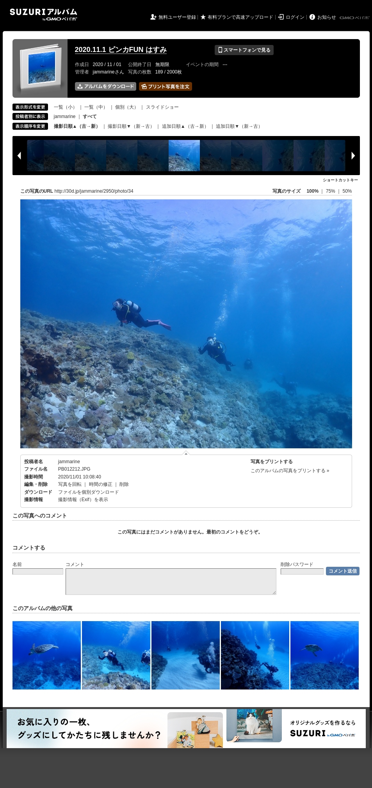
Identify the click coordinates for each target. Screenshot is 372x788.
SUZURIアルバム (43, 14)
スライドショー (162, 107)
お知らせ (326, 17)
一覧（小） (65, 107)
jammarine (65, 116)
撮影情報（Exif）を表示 (83, 499)
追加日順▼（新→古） (239, 126)
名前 (17, 564)
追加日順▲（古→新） (185, 126)
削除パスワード (297, 564)
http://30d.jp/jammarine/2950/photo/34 (94, 191)
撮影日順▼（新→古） (131, 126)
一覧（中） (96, 107)
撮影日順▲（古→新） (77, 126)
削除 (124, 484)
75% (331, 191)
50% (347, 191)
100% (312, 191)
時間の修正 (100, 484)
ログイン (295, 17)
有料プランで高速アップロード (240, 17)
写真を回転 (70, 484)
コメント (75, 564)
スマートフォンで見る (244, 50)
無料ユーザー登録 (177, 17)
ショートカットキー (340, 180)
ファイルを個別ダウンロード (88, 492)
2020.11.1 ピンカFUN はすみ (121, 50)
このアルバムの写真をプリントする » (290, 470)
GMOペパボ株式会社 (355, 18)
